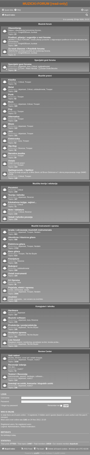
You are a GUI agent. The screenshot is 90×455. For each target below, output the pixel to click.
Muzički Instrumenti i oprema (44, 226)
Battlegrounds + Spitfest (20, 170)
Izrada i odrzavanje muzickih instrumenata (30, 230)
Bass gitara (14, 251)
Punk (10, 94)
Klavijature (13, 259)
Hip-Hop (12, 146)
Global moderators (27, 427)
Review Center (45, 351)
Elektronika (14, 138)
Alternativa (13, 116)
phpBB (36, 453)
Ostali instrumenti (17, 273)
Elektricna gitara (16, 244)
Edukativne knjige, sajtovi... (22, 202)
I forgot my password (9, 405)
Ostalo (11, 161)
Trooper (28, 82)
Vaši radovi (14, 355)
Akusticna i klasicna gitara (21, 237)
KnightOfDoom (24, 32)
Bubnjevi (12, 266)
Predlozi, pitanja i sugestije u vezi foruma (29, 37)
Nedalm (37, 232)
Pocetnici (13, 187)
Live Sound (14, 340)
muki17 (37, 360)
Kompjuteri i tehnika (44, 306)
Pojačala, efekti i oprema (21, 287)
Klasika (12, 80)
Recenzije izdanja (17, 365)
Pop (10, 109)
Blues (11, 124)
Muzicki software (17, 318)
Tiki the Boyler (31, 254)
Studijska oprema (17, 332)
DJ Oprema (14, 280)
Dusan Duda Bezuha (48, 68)
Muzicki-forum (45, 24)
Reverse (21, 148)
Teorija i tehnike (16, 195)
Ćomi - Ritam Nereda (27, 68)
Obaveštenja (14, 28)
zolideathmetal (44, 66)
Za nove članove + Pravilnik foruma (26, 48)
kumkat (34, 32)
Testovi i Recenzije (17, 374)
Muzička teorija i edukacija (45, 183)
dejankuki (22, 66)
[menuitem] (17, 10)
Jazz (10, 131)
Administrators (13, 427)
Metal (11, 87)
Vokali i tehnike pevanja (20, 217)
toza (28, 66)
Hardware (13, 310)
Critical (34, 66)
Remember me (55, 405)
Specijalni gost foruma (45, 60)
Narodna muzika (16, 153)
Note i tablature (16, 209)
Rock (10, 102)
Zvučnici (12, 297)
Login (3, 394)
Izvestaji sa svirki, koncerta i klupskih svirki (30, 383)
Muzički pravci (45, 76)
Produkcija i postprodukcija (22, 325)
